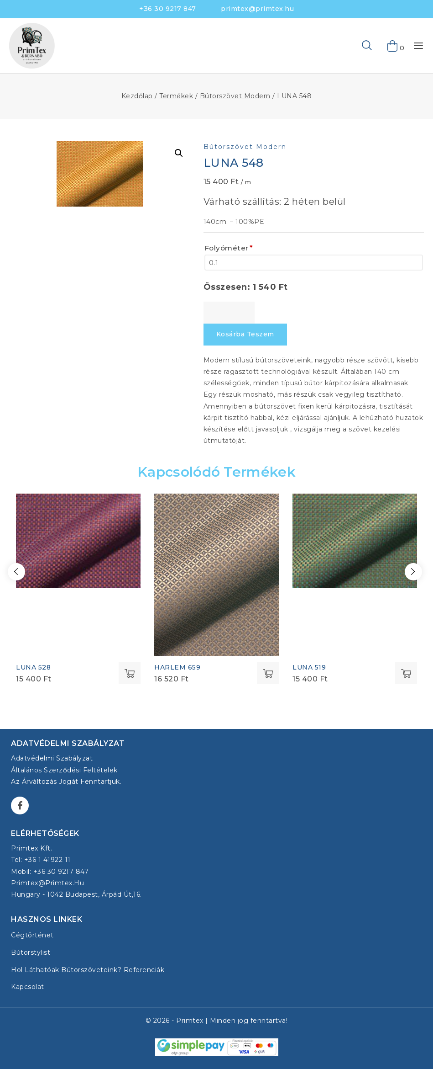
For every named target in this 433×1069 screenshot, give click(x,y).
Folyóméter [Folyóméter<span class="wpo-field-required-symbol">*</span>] (228, 248)
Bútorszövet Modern (245, 147)
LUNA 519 (309, 667)
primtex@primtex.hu (257, 9)
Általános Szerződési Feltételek (64, 770)
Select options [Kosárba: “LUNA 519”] (406, 673)
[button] (179, 153)
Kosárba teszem (245, 334)
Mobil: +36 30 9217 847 (50, 871)
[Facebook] (20, 805)
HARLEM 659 (177, 667)
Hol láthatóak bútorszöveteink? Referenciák (87, 970)
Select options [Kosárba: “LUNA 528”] (130, 673)
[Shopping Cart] (392, 45)
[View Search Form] (352, 45)
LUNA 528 (33, 667)
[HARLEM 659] (216, 575)
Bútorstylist (30, 952)
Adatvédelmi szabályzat (52, 758)
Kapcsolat (27, 987)
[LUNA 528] (78, 540)
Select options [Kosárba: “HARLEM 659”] (268, 673)
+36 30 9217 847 (167, 9)
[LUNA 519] (354, 540)
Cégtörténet (32, 935)
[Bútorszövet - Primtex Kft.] (32, 46)
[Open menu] (418, 45)
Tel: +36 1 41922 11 (41, 860)
